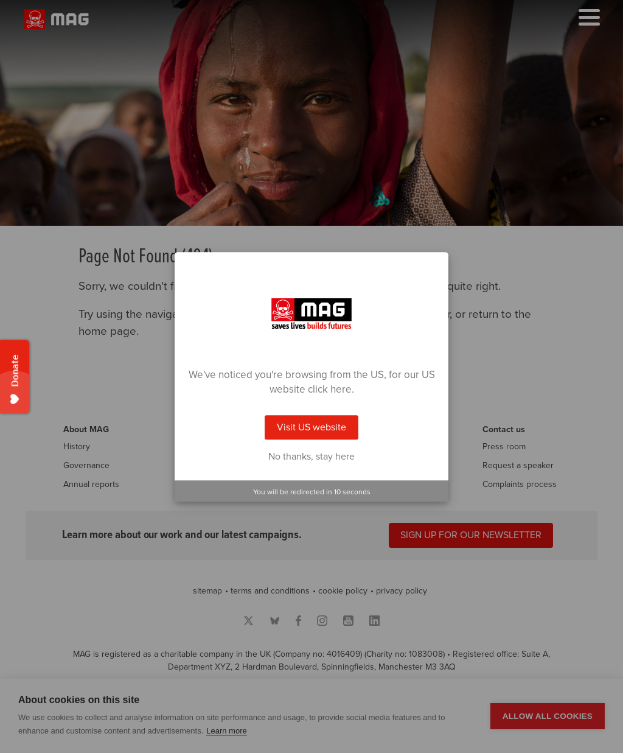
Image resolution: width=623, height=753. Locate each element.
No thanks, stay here (311, 456)
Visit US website (311, 427)
